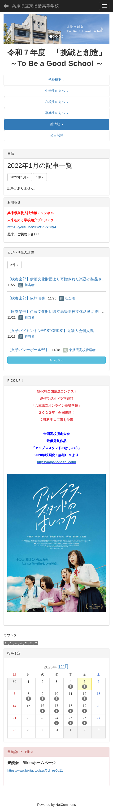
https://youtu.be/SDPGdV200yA (31, 227)
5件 (14, 265)
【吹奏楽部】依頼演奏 (26, 298)
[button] (11, 29)
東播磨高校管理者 (82, 350)
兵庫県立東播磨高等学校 (35, 6)
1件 (40, 177)
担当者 (30, 285)
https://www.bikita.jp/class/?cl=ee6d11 (35, 770)
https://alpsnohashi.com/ (56, 462)
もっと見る (56, 360)
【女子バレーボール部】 (28, 350)
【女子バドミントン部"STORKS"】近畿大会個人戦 (50, 331)
